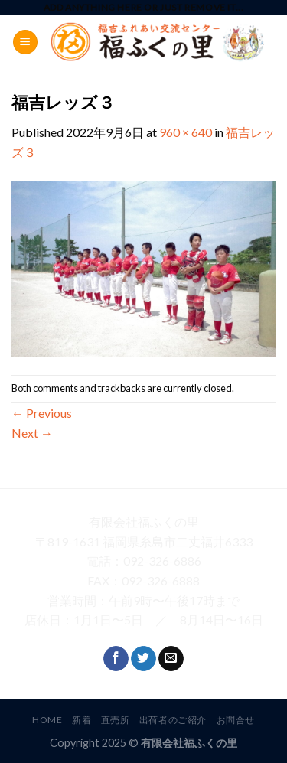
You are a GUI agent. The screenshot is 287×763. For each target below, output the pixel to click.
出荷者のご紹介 (173, 720)
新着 (81, 720)
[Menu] (25, 42)
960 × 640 (185, 132)
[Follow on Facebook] (116, 659)
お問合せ (236, 720)
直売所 (115, 720)
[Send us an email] (171, 659)
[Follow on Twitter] (143, 659)
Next (32, 433)
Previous (41, 413)
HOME (47, 720)
